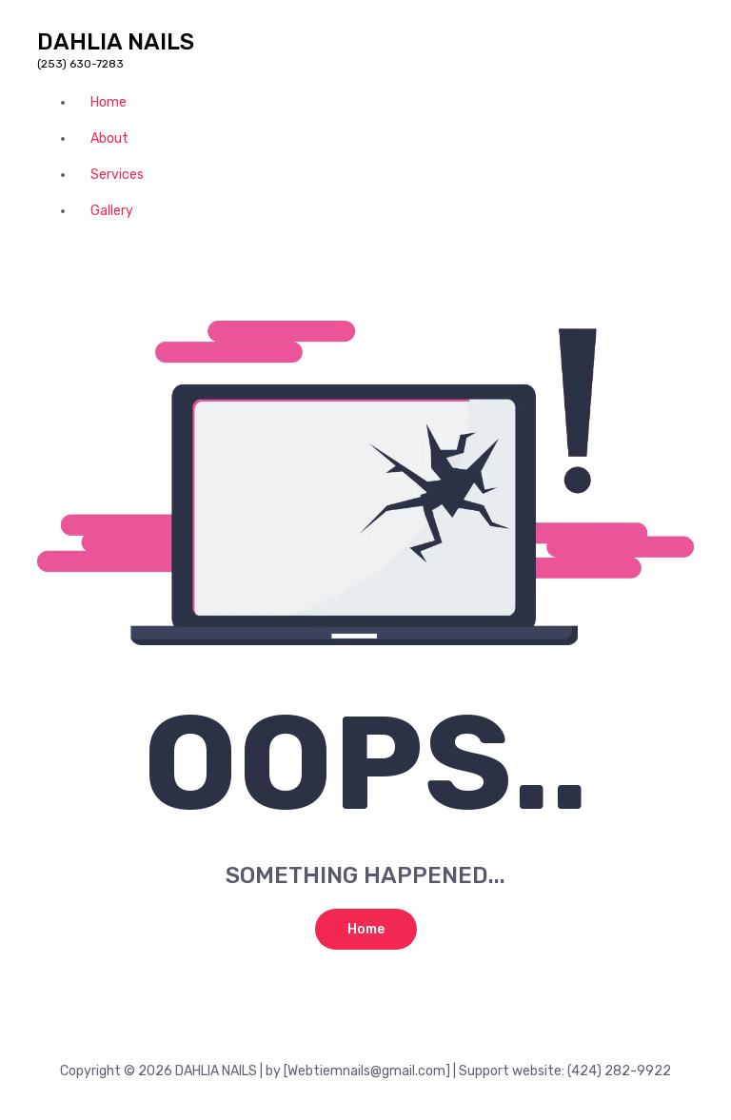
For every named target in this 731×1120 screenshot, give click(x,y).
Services (117, 175)
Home (108, 102)
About (109, 138)
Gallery (111, 211)
